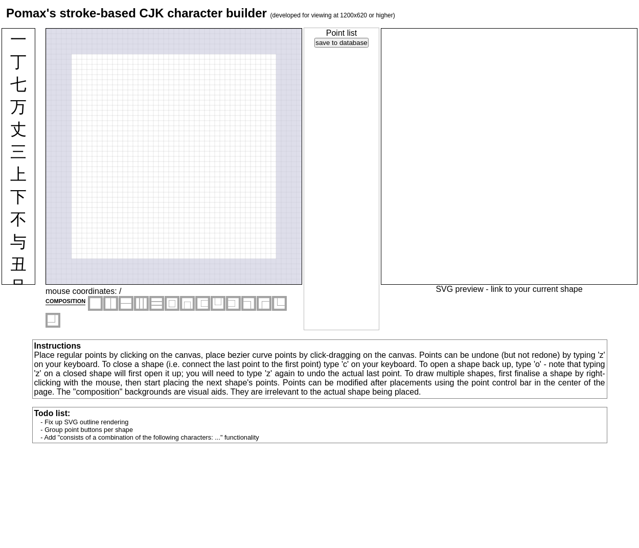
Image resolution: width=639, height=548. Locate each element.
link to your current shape (537, 289)
